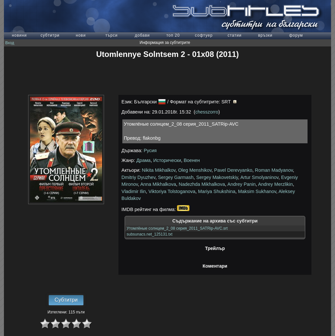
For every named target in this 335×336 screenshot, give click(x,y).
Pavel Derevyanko (233, 170)
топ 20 (173, 35)
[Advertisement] (167, 77)
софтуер (204, 35)
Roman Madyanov (274, 170)
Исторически (167, 160)
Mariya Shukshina (216, 191)
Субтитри (66, 300)
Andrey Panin (241, 184)
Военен (192, 160)
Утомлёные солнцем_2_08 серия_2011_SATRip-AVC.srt (177, 228)
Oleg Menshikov (194, 170)
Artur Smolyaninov (259, 177)
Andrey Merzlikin (275, 184)
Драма (143, 160)
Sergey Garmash (176, 177)
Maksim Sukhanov (257, 191)
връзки (265, 35)
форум (296, 35)
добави (142, 35)
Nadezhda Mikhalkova (202, 184)
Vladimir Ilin (133, 191)
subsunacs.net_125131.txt (149, 234)
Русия (150, 150)
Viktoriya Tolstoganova (172, 191)
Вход (9, 43)
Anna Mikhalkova (158, 184)
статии (235, 35)
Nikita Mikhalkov (159, 170)
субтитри (50, 35)
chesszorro (206, 112)
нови (81, 35)
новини (19, 35)
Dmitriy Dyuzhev (138, 177)
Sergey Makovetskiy (217, 177)
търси (111, 35)
